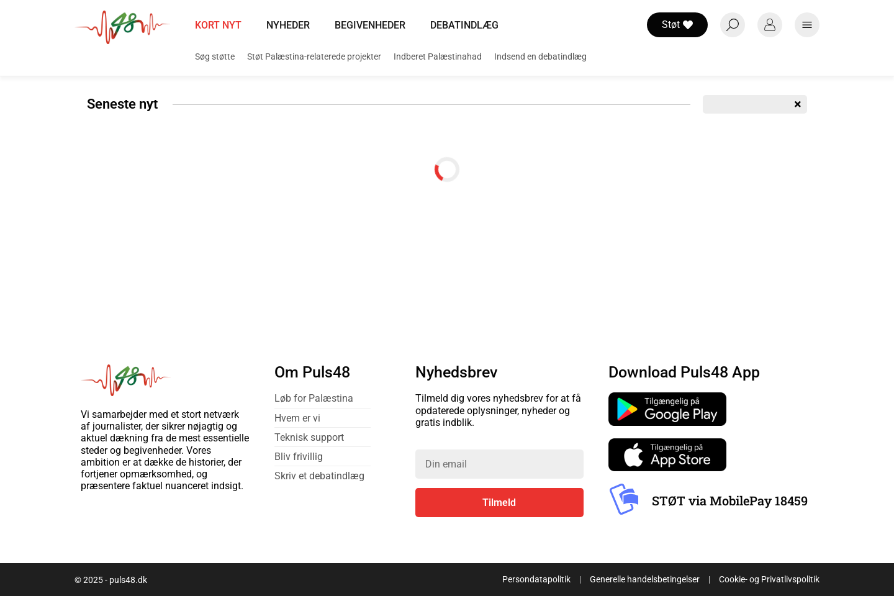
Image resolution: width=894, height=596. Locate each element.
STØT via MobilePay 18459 (730, 500)
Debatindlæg (464, 25)
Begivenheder (370, 25)
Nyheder (288, 25)
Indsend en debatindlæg (540, 56)
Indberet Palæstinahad (438, 56)
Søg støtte (215, 56)
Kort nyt (218, 25)
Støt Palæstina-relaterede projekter (314, 56)
